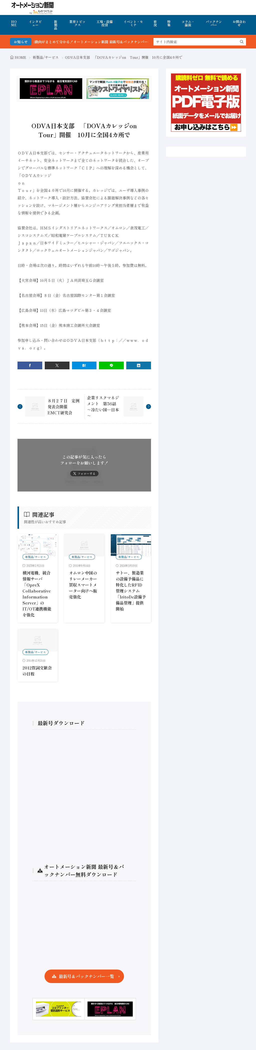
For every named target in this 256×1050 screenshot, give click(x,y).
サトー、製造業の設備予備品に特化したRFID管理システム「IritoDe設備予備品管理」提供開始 (131, 591)
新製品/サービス (46, 57)
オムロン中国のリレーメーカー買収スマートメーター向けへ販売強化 (83, 585)
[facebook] (30, 365)
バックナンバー (214, 23)
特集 (168, 23)
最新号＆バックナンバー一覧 (86, 976)
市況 (155, 23)
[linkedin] (138, 365)
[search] (242, 41)
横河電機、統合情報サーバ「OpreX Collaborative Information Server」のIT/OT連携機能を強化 (36, 594)
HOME (14, 23)
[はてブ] (84, 365)
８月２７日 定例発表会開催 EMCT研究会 (64, 407)
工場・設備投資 (104, 23)
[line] (111, 365)
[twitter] (57, 365)
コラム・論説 (188, 23)
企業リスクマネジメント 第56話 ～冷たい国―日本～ (103, 407)
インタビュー (35, 23)
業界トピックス (77, 23)
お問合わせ (239, 23)
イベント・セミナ (133, 23)
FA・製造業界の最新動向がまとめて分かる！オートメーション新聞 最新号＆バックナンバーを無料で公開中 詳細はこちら (110, 41)
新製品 (55, 24)
